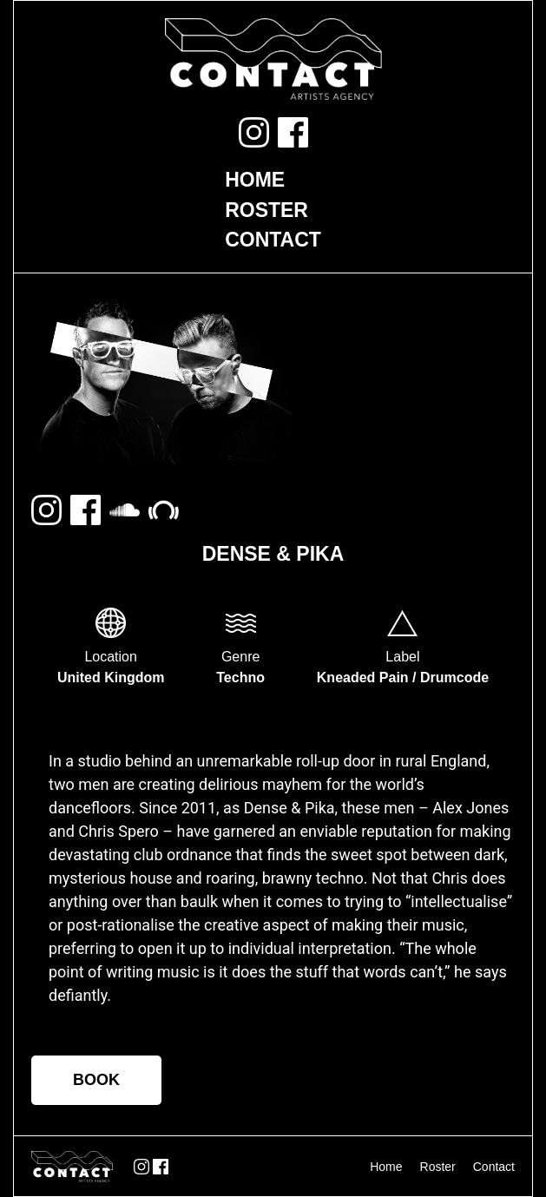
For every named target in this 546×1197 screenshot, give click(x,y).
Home (255, 179)
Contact (273, 239)
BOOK (96, 1079)
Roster (266, 210)
